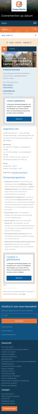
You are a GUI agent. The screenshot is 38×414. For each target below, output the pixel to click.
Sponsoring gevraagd (8, 373)
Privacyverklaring (7, 331)
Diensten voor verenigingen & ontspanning (15, 381)
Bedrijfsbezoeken (7, 359)
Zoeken (5, 29)
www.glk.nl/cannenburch (19, 172)
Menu (4, 23)
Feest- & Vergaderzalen (9, 378)
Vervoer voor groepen (9, 352)
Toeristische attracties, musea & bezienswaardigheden (19, 361)
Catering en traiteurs (8, 371)
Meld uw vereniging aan (9, 385)
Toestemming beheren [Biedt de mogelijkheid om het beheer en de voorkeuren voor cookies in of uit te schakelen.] (9, 335)
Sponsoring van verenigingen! (11, 376)
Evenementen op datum (9, 383)
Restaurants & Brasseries (9, 357)
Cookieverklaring (7, 327)
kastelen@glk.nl (8, 87)
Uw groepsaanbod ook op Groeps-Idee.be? (15, 349)
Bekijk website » (8, 85)
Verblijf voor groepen (8, 354)
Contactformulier (9, 408)
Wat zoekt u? (7, 35)
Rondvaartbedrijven (8, 364)
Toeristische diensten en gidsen (11, 366)
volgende (27, 42)
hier (24, 294)
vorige (9, 42)
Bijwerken (19, 119)
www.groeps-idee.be (8, 403)
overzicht (18, 42)
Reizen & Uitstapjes (8, 369)
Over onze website (8, 347)
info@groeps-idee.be (8, 401)
